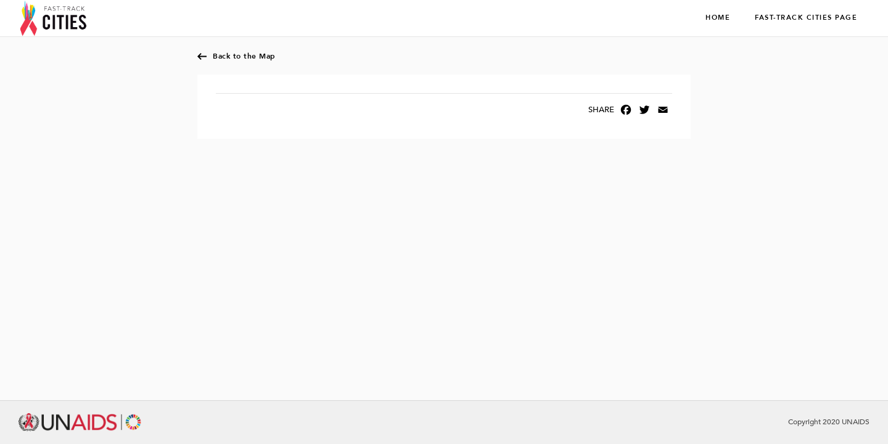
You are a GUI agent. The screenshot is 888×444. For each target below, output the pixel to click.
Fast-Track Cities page (806, 18)
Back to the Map (244, 56)
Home (717, 18)
